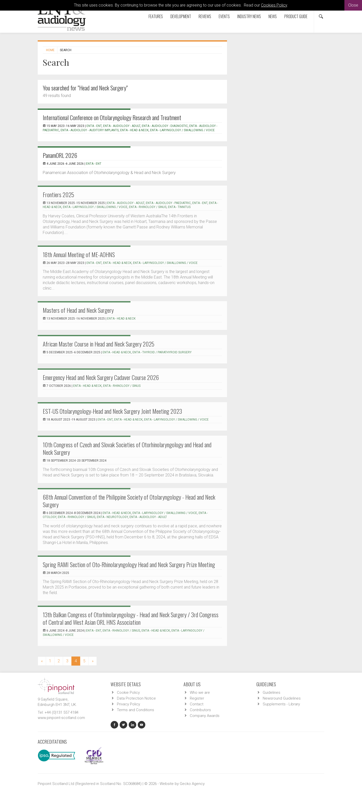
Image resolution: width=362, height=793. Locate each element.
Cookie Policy (128, 692)
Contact (196, 704)
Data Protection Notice (136, 698)
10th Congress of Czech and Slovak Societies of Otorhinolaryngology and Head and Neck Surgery (127, 448)
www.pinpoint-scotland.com (61, 717)
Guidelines (271, 692)
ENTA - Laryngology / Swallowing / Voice (182, 130)
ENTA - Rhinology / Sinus (147, 207)
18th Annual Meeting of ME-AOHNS (79, 254)
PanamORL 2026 (60, 155)
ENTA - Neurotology (112, 517)
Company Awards (204, 715)
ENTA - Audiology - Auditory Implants (90, 130)
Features (156, 16)
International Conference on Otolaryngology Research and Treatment (112, 117)
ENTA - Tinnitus (179, 207)
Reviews (205, 16)
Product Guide (295, 16)
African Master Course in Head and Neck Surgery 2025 (98, 343)
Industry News (249, 16)
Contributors (200, 710)
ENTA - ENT (94, 126)
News (272, 16)
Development (180, 16)
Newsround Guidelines (282, 698)
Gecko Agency (192, 783)
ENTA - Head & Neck (134, 130)
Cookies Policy (274, 5)
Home (50, 50)
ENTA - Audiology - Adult (121, 126)
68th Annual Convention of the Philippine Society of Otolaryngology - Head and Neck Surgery (129, 500)
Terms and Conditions (135, 710)
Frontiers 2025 (58, 194)
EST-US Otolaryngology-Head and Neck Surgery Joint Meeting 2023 (112, 411)
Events (224, 16)
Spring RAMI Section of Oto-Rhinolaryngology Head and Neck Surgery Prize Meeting (129, 564)
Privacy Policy (128, 704)
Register (197, 698)
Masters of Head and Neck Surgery (78, 310)
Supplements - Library (281, 704)
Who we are (200, 692)
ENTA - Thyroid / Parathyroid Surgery (162, 352)
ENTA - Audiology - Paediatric (168, 203)
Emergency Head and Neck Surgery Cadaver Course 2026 (101, 377)
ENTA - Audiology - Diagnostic (165, 126)
